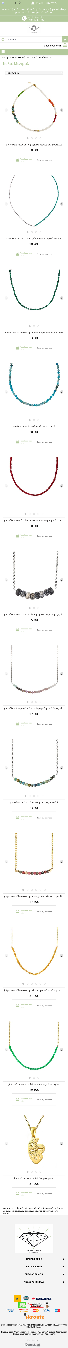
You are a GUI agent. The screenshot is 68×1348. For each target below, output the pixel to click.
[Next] (61, 110)
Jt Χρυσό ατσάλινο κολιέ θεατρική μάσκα (34, 1178)
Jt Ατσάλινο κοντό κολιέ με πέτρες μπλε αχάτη (34, 426)
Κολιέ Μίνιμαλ (45, 57)
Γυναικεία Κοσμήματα (19, 57)
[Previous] (6, 110)
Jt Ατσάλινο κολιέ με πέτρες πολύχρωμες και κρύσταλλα (34, 144)
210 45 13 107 (36, 20)
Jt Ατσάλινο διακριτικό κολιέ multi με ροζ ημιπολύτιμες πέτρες (34, 708)
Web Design (32, 1340)
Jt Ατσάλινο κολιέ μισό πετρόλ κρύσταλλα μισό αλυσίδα (34, 238)
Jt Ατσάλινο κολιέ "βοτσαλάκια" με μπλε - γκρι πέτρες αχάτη (34, 614)
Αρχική (5, 57)
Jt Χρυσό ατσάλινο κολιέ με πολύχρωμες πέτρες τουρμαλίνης (34, 896)
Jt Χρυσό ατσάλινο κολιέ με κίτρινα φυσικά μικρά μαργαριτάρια (34, 990)
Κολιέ (34, 57)
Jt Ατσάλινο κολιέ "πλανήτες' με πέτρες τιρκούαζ (34, 802)
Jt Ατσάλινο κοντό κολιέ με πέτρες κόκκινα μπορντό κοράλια (34, 520)
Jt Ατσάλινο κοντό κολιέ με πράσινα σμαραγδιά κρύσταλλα (34, 332)
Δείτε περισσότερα (44, 160)
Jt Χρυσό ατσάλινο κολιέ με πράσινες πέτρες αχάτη (34, 1084)
